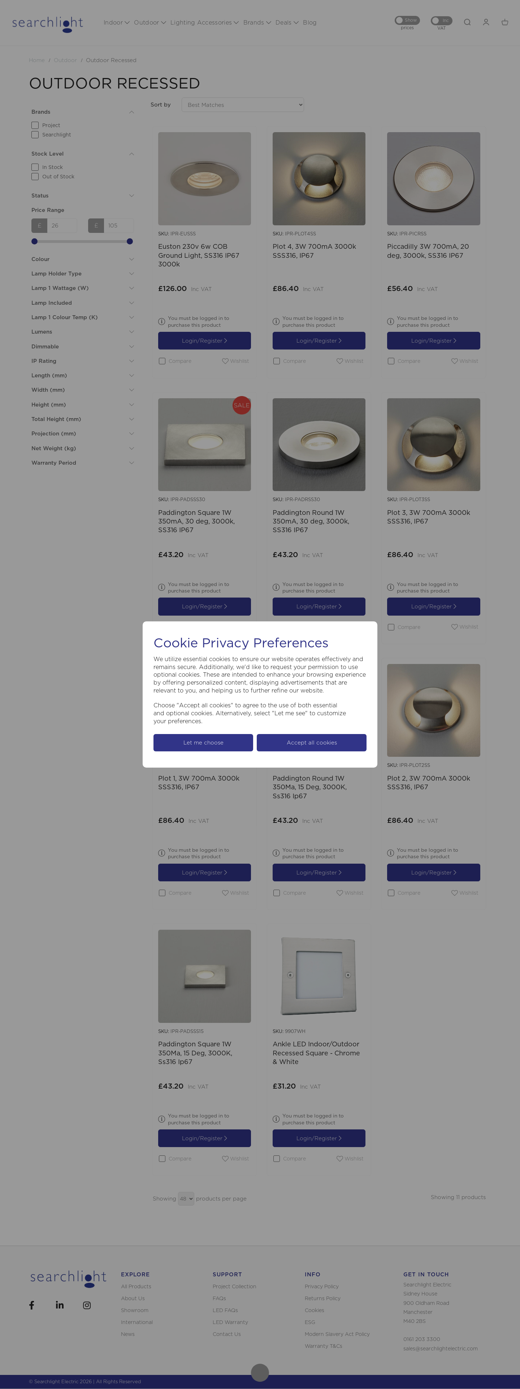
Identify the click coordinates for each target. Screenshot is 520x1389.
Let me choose (203, 742)
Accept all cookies (312, 742)
